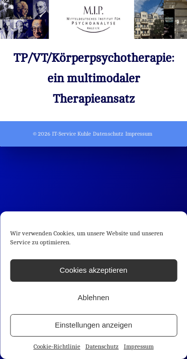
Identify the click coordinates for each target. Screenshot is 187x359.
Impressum (139, 346)
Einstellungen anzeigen (93, 325)
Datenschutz (102, 346)
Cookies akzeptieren (94, 270)
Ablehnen (93, 297)
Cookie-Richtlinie (56, 346)
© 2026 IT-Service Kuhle (62, 134)
